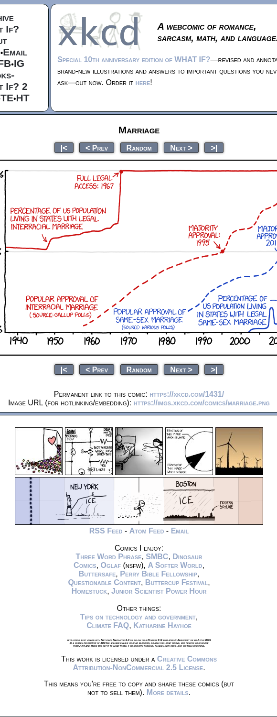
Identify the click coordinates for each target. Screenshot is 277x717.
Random (139, 147)
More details (168, 692)
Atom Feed (146, 531)
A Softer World (175, 565)
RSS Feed (106, 531)
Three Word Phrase (108, 557)
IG (19, 63)
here (143, 82)
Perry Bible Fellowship (158, 574)
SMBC (157, 557)
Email (15, 51)
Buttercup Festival (176, 582)
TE (6, 97)
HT (23, 97)
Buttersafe (97, 574)
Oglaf (111, 565)
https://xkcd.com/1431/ (186, 394)
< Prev (96, 147)
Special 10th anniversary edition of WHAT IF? (133, 59)
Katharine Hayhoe (162, 625)
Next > (181, 147)
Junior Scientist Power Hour (158, 591)
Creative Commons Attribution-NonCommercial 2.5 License (145, 663)
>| (214, 147)
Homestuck (89, 591)
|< (64, 147)
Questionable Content (104, 582)
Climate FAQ (107, 625)
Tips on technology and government (138, 617)
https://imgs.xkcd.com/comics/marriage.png (202, 403)
